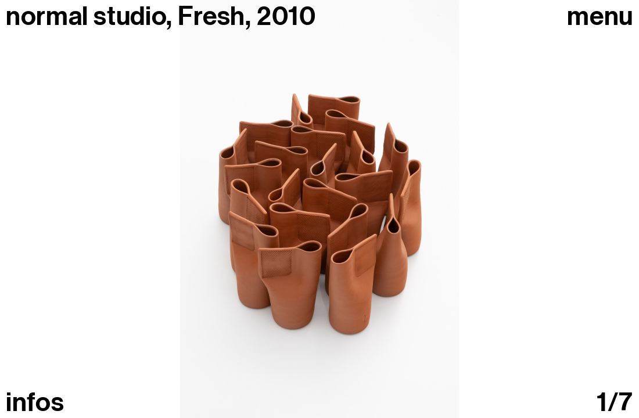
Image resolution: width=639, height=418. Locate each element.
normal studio (86, 16)
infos (35, 403)
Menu (600, 16)
